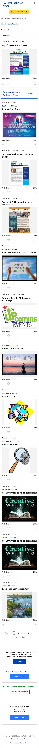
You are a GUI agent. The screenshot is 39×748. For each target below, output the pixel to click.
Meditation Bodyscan (13, 348)
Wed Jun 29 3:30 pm (10, 394)
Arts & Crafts (8, 396)
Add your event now (19, 692)
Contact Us (15, 739)
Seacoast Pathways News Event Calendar (18, 686)
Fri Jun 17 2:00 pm (9, 538)
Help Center (24, 739)
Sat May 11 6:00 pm (9, 106)
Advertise (19, 677)
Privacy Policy (24, 743)
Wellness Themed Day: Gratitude (19, 252)
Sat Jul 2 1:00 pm (8, 586)
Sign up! (19, 661)
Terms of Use (14, 743)
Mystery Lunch (10, 444)
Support (31, 94)
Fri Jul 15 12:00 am (9, 250)
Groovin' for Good (11, 109)
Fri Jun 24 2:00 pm (9, 490)
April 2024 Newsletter (15, 45)
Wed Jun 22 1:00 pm (10, 345)
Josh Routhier (7, 79)
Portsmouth (6, 41)
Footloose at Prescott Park (15, 589)
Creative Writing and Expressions (19, 493)
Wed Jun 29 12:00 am (10, 442)
